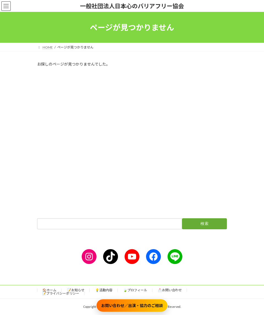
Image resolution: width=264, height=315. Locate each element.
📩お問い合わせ (170, 290)
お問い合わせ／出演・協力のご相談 (132, 305)
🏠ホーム (49, 290)
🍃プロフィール (135, 290)
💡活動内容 (103, 290)
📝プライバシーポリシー (60, 293)
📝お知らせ (75, 290)
